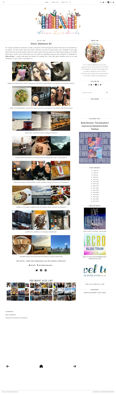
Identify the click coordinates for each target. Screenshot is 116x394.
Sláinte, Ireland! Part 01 (41, 296)
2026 (95, 170)
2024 (95, 172)
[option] (17, 291)
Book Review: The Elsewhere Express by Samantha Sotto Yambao (95, 125)
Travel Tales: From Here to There (94, 284)
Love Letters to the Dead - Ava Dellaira (94, 231)
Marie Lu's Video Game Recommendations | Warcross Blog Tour (95, 258)
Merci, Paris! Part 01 (65, 296)
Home (47, 2)
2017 (94, 188)
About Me (55, 2)
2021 (94, 179)
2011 (94, 201)
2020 (94, 181)
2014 (94, 194)
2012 (94, 199)
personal (50, 265)
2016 (94, 190)
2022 (94, 177)
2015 (94, 192)
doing (47, 265)
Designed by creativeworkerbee (103, 391)
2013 (94, 196)
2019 (94, 183)
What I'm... (65, 2)
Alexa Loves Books (8, 391)
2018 (94, 186)
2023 (95, 175)
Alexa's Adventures (42, 265)
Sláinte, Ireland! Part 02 (18, 296)
